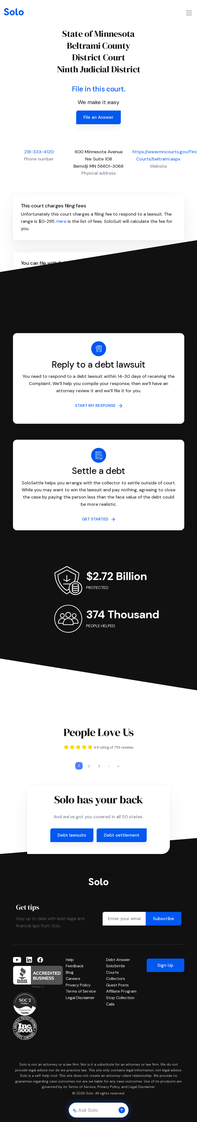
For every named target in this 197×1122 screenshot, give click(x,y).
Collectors (115, 972)
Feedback (75, 960)
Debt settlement (121, 829)
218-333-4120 (39, 152)
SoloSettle (115, 960)
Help (70, 953)
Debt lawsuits (72, 829)
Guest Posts (117, 979)
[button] (122, 1110)
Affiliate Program (121, 985)
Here (61, 221)
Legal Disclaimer (80, 991)
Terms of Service (81, 985)
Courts (112, 966)
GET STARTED (98, 519)
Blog (69, 966)
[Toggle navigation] (189, 13)
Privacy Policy (78, 979)
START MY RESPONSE (98, 405)
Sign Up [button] (165, 959)
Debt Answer (118, 953)
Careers (73, 972)
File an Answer (98, 117)
